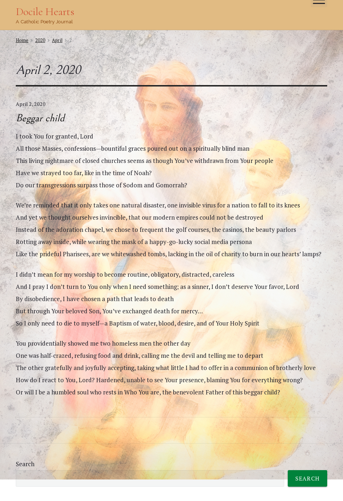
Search (25, 464)
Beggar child (40, 118)
